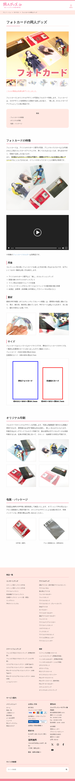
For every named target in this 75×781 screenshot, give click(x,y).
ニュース (9, 717)
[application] (37, 232)
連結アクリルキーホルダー (47, 615)
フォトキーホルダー (45, 594)
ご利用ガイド (10, 709)
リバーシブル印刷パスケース (48, 651)
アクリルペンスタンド (46, 624)
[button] (66, 55)
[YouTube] (52, 746)
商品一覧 (9, 707)
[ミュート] (63, 248)
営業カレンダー (55, 726)
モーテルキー (43, 609)
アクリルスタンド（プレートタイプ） (50, 603)
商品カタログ (10, 722)
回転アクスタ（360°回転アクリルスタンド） (52, 585)
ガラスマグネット (44, 663)
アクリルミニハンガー (46, 639)
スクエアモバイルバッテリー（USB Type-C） (20, 662)
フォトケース (43, 618)
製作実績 (9, 712)
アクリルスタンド (44, 600)
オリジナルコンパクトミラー (48, 672)
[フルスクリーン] (66, 248)
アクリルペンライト (12, 591)
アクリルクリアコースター (47, 621)
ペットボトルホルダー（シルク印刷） (50, 660)
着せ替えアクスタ (44, 591)
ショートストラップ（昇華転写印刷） (51, 654)
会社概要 (52, 723)
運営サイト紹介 (55, 733)
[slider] (36, 248)
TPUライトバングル (12, 603)
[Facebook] (63, 740)
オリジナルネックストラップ (48, 687)
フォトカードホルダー (21, 255)
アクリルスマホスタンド (46, 633)
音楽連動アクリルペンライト (15, 594)
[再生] (9, 248)
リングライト (10, 600)
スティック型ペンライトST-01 (15, 585)
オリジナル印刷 (15, 120)
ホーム (8, 704)
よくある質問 (10, 714)
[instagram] (57, 740)
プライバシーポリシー (57, 728)
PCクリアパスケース (45, 669)
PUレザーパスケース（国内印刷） (49, 678)
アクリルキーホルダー (46, 612)
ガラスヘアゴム (44, 666)
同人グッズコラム (11, 719)
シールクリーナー (11, 679)
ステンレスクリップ (45, 684)
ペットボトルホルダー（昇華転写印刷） (51, 657)
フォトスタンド (44, 597)
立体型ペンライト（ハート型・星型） (18, 597)
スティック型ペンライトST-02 (15, 588)
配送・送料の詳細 (33, 749)
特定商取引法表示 (55, 731)
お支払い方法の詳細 (34, 722)
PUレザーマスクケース (46, 675)
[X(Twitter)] (52, 740)
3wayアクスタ (43, 606)
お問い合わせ (54, 736)
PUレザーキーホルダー (46, 681)
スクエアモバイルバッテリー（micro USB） (19, 665)
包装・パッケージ (16, 123)
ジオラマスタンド (44, 627)
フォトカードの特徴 (17, 117)
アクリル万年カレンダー (46, 636)
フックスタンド (44, 630)
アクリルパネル (44, 588)
